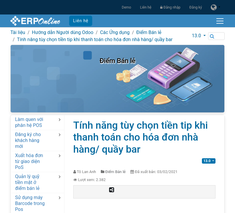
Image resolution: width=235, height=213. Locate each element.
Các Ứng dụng (114, 32)
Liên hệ (145, 7)
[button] (198, 36)
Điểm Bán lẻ (148, 32)
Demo (126, 7)
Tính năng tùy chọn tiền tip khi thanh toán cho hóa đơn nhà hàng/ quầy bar (94, 39)
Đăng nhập (170, 7)
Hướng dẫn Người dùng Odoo (62, 32)
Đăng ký (195, 7)
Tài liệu (17, 32)
